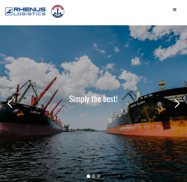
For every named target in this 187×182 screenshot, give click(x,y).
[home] (43, 14)
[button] (174, 9)
